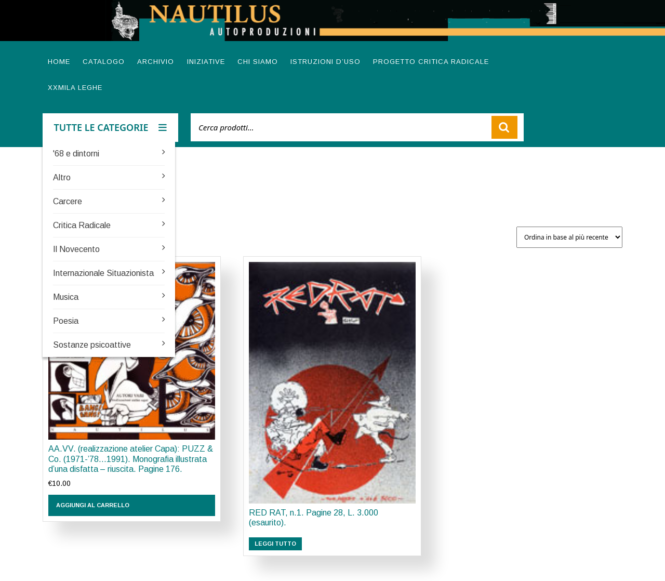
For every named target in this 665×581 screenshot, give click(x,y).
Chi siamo (257, 61)
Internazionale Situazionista (103, 273)
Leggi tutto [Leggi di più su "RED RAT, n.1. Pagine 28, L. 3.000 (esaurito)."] (275, 543)
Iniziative (206, 61)
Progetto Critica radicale (431, 61)
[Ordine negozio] (569, 237)
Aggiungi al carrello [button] (92, 505)
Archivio (155, 61)
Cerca (504, 127)
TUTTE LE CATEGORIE (110, 127)
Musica (65, 297)
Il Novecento (76, 249)
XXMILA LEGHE (75, 87)
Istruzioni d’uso (325, 61)
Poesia (65, 320)
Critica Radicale (82, 225)
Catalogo (104, 61)
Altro (62, 177)
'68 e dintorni (76, 153)
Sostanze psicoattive (92, 344)
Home (59, 61)
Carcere (67, 201)
